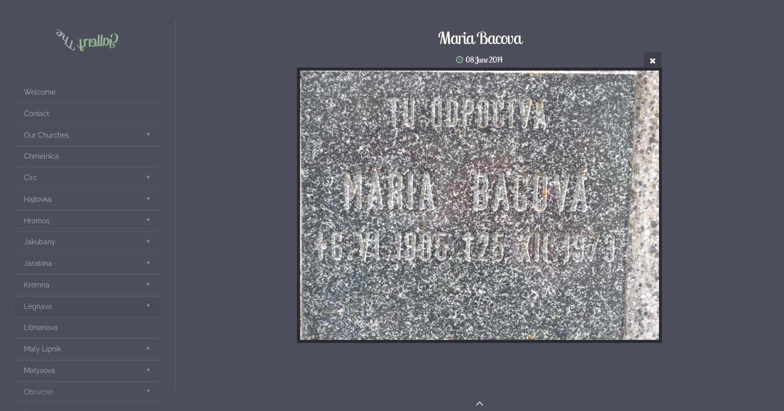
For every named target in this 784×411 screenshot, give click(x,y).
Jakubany (40, 242)
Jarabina (38, 263)
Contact (36, 114)
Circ (30, 178)
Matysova (39, 370)
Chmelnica (41, 156)
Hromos (37, 221)
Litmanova (41, 327)
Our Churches (46, 135)
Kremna (37, 285)
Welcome (40, 92)
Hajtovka (38, 199)
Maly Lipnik (42, 349)
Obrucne (38, 392)
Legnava (38, 306)
